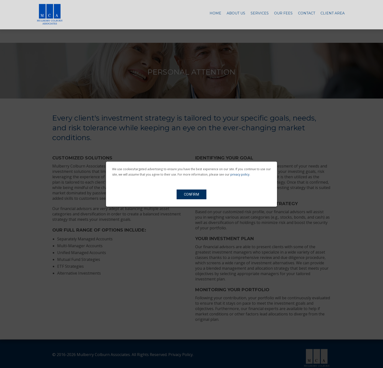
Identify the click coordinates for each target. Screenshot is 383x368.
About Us (236, 15)
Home (215, 15)
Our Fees (283, 15)
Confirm (192, 194)
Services (260, 15)
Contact (306, 15)
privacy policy (239, 174)
